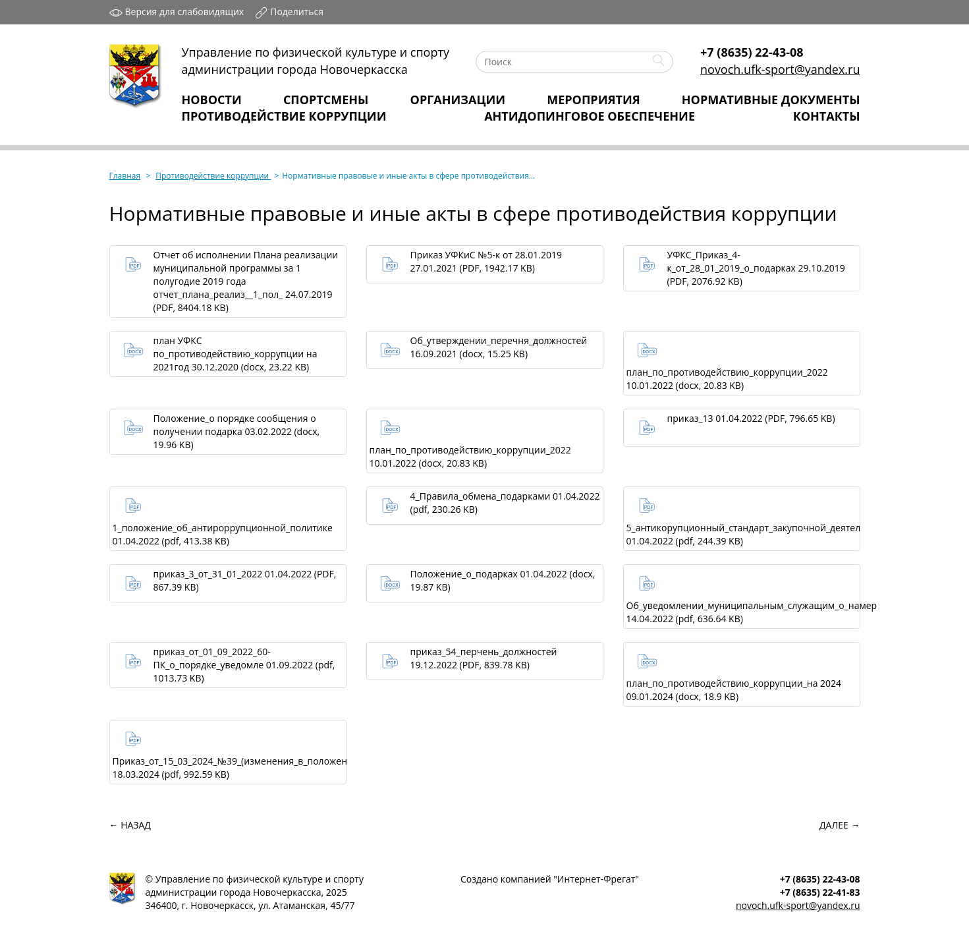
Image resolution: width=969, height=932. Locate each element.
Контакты (826, 116)
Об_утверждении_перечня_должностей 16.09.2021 (499, 347)
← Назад (130, 825)
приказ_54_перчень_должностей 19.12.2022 (483, 658)
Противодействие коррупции (284, 116)
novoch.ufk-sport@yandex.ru (780, 69)
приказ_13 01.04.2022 (751, 418)
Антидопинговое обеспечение (589, 116)
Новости (212, 99)
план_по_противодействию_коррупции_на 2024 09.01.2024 (734, 690)
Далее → (839, 825)
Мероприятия (593, 99)
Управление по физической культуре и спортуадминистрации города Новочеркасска (315, 60)
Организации (458, 99)
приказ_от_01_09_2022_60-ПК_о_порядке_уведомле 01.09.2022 (244, 664)
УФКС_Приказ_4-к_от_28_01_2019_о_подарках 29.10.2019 (756, 267)
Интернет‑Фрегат (596, 879)
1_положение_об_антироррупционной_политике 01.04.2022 (223, 534)
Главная (125, 175)
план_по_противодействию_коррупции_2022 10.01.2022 (727, 379)
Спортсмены (326, 99)
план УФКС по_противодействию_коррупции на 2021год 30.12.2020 (235, 353)
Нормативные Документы (771, 99)
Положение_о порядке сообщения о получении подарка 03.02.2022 (236, 431)
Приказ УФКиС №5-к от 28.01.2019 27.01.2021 (486, 261)
